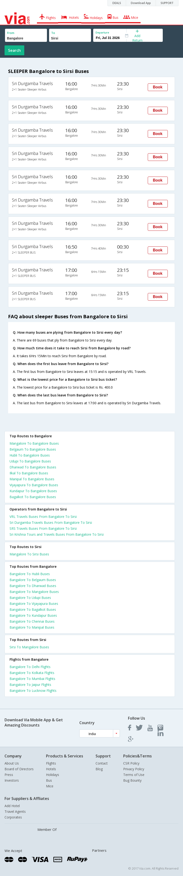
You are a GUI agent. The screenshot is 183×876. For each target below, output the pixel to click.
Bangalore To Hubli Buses (30, 574)
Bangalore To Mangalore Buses (34, 591)
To (53, 33)
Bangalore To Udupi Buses (30, 597)
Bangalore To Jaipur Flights (30, 684)
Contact (102, 763)
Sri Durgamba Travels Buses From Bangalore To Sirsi (51, 522)
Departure (102, 32)
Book (158, 87)
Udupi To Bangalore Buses (30, 461)
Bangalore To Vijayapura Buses (34, 603)
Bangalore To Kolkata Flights (32, 672)
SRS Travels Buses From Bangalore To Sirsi (43, 528)
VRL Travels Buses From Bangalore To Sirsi (43, 516)
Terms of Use (133, 774)
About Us (12, 763)
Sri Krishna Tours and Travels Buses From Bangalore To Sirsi (57, 534)
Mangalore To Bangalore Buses (34, 443)
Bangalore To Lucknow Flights (33, 690)
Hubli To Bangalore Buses (30, 455)
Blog (99, 769)
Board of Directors (19, 769)
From (10, 33)
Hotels (51, 769)
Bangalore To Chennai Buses (32, 621)
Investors (12, 780)
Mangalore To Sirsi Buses (29, 554)
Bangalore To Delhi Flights (30, 666)
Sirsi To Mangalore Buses (29, 647)
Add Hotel (12, 806)
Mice (49, 786)
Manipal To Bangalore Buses (32, 479)
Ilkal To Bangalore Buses (29, 473)
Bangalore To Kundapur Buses (33, 615)
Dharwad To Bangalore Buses (33, 467)
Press (9, 774)
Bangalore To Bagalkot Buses (33, 609)
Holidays (52, 774)
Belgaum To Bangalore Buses (33, 449)
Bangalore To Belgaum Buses (33, 580)
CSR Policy (131, 763)
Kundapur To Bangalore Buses (33, 491)
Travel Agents (15, 811)
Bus (49, 780)
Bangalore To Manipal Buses (32, 627)
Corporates (13, 817)
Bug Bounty (132, 780)
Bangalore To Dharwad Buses (33, 585)
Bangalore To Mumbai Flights (32, 678)
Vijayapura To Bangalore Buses (34, 485)
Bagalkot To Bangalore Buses (33, 497)
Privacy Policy (133, 769)
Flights (51, 763)
